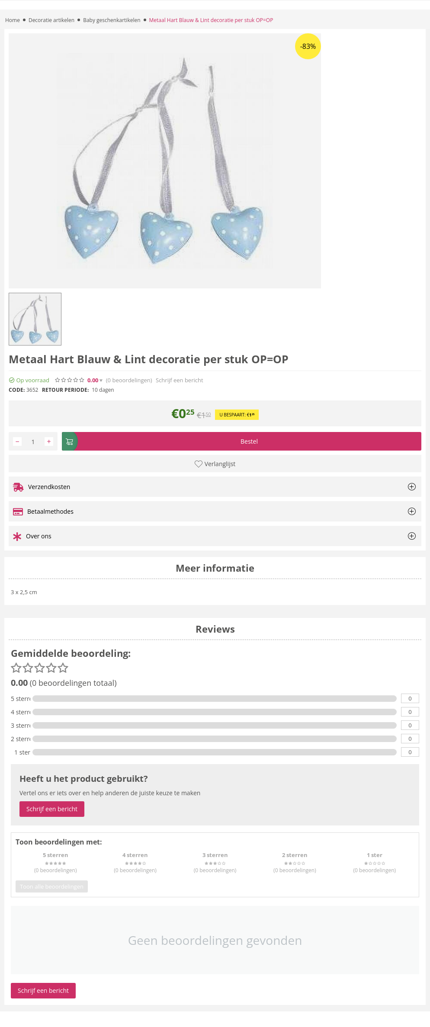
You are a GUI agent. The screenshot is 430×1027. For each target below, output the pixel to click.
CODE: (17, 390)
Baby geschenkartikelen (111, 20)
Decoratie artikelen (51, 20)
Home (12, 20)
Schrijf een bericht (179, 380)
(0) (129, 380)
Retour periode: (65, 390)
